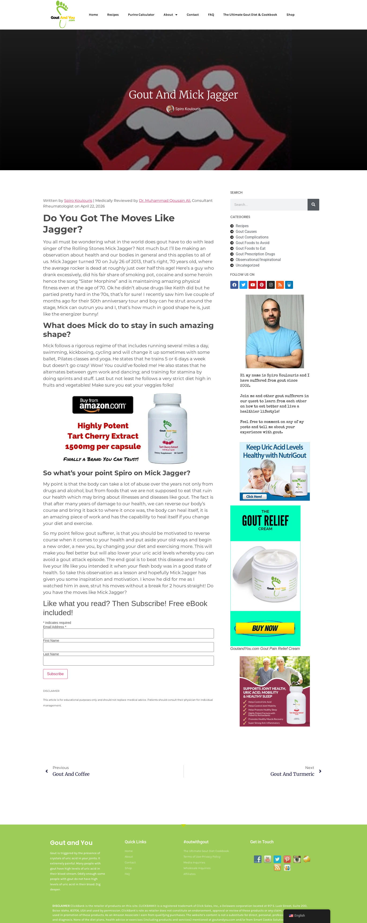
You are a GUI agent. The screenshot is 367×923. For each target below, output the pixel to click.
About (170, 15)
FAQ (211, 15)
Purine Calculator (141, 15)
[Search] (313, 205)
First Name (51, 640)
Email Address (54, 627)
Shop (290, 15)
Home (93, 15)
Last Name (51, 654)
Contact (193, 15)
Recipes (113, 15)
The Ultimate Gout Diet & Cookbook (250, 15)
